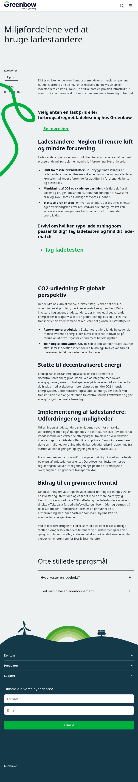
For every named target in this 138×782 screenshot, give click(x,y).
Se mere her (56, 128)
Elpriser (11, 77)
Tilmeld (69, 725)
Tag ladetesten (64, 249)
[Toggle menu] (130, 5)
